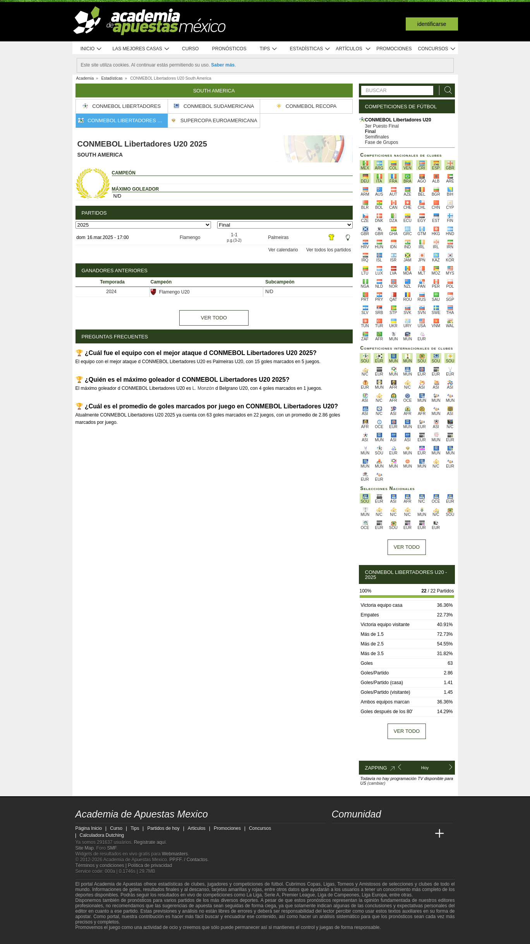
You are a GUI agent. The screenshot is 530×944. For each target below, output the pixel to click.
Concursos (437, 49)
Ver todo (214, 318)
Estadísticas (310, 49)
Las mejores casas (141, 49)
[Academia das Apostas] (352, 833)
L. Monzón (203, 388)
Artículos (353, 49)
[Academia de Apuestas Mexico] (338, 833)
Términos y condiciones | (101, 865)
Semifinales (377, 137)
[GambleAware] (93, 937)
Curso (190, 48)
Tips (269, 49)
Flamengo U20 (170, 292)
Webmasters (175, 854)
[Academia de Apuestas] (396, 833)
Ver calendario (283, 250)
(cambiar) (376, 783)
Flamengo (190, 237)
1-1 (234, 237)
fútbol (277, 884)
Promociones (394, 48)
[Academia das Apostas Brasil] (367, 833)
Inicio (91, 49)
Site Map (84, 848)
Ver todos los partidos (328, 250)
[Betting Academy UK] (425, 833)
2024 (111, 291)
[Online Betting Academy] (381, 833)
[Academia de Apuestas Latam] (410, 833)
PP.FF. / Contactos (189, 859)
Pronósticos (229, 48)
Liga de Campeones (338, 895)
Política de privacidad (150, 865)
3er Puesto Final (382, 126)
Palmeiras (278, 237)
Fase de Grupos (381, 142)
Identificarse (431, 24)
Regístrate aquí (150, 842)
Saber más (223, 65)
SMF (112, 848)
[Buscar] (446, 90)
